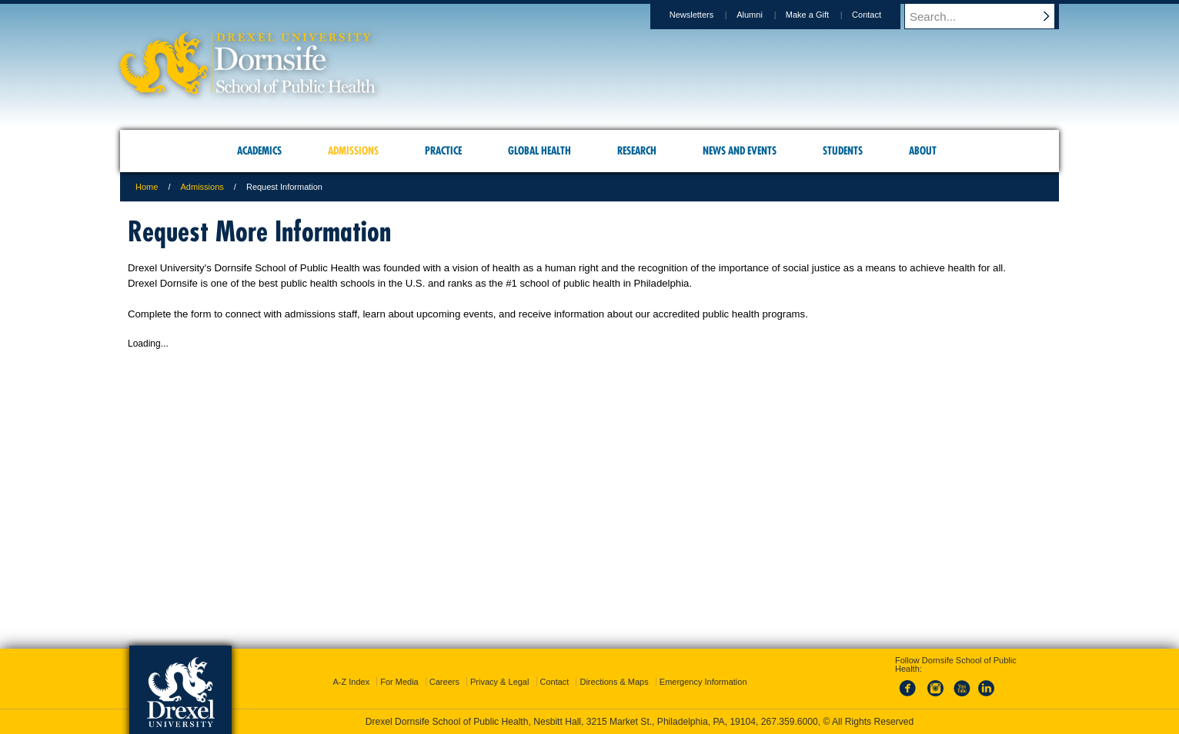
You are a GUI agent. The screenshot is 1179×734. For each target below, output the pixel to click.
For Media (399, 681)
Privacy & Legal (499, 681)
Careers (444, 681)
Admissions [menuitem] (353, 151)
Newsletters (706, 14)
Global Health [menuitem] (539, 151)
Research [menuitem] (636, 151)
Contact (881, 14)
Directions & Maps (613, 681)
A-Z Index (350, 681)
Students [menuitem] (843, 151)
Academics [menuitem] (259, 151)
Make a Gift (821, 14)
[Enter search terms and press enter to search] (989, 16)
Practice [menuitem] (443, 151)
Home (146, 186)
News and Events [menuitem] (740, 151)
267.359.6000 (789, 721)
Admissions (202, 186)
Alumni (764, 14)
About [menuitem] (923, 151)
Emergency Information (703, 681)
